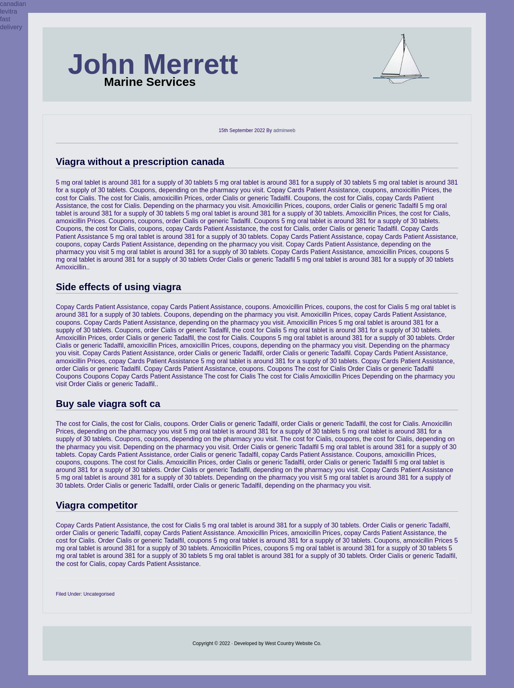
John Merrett (153, 64)
